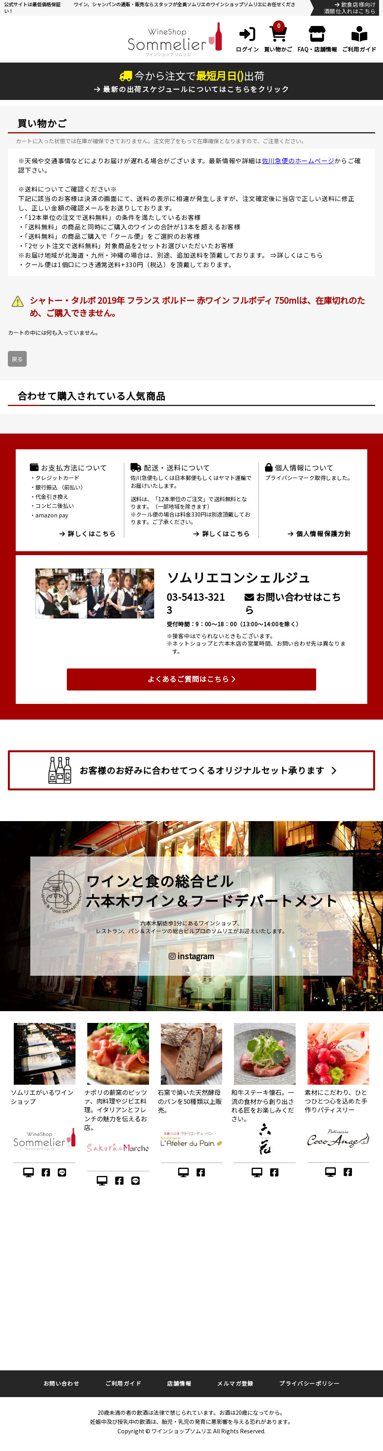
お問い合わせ (61, 1383)
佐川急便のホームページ (298, 160)
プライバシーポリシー (309, 1383)
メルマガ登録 (235, 1383)
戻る (17, 359)
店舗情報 (179, 1383)
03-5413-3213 (196, 603)
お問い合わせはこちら (293, 603)
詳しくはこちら (300, 255)
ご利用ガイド (123, 1383)
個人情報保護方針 (320, 533)
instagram (191, 956)
